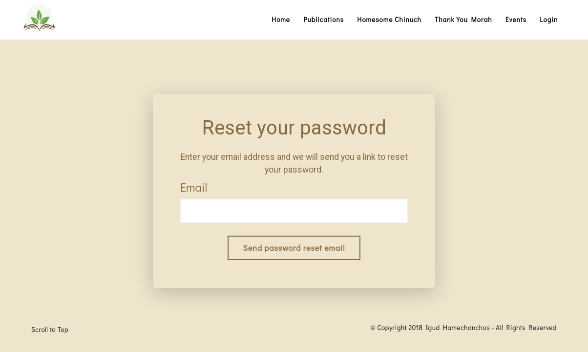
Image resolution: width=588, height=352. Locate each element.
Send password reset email (294, 247)
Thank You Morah (463, 19)
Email (193, 187)
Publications (323, 19)
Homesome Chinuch (389, 19)
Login (549, 19)
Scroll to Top (49, 329)
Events (515, 19)
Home (281, 19)
